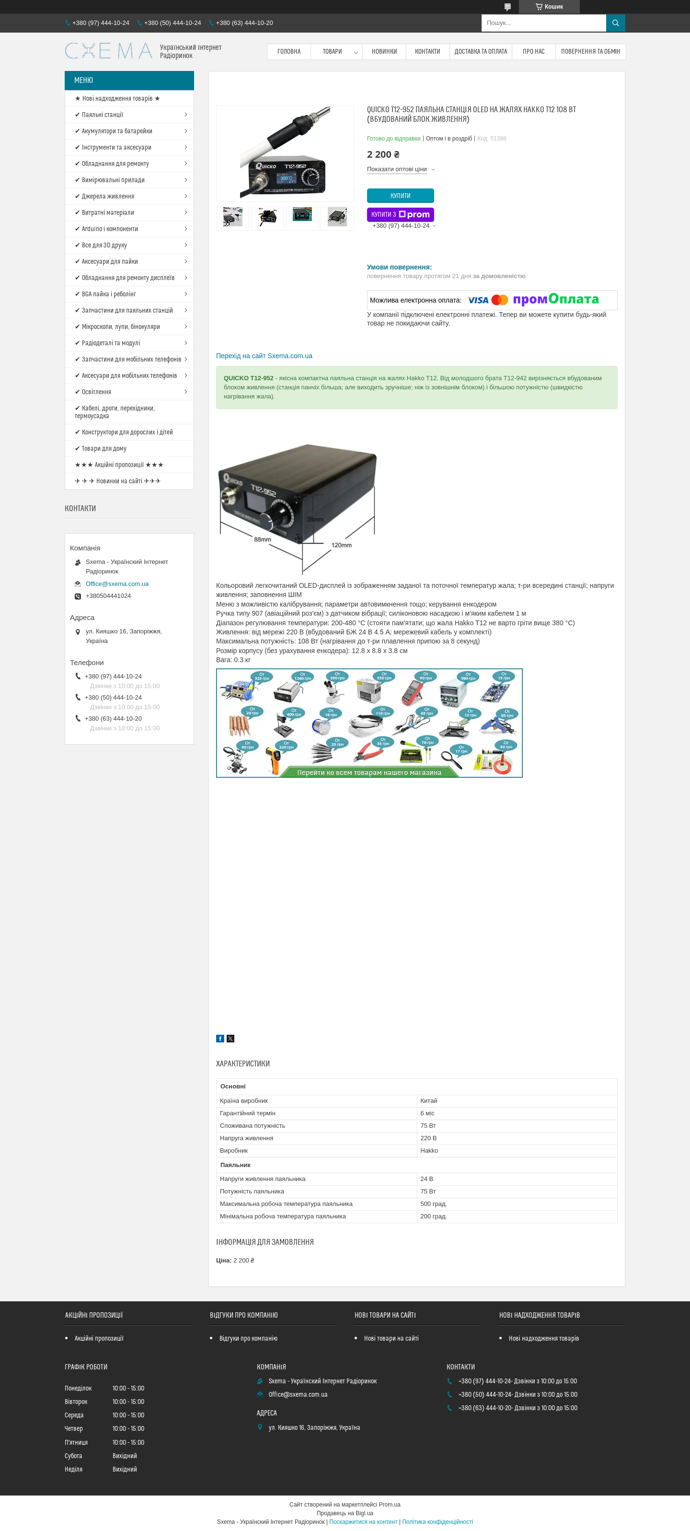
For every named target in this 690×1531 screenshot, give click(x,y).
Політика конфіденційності (437, 1522)
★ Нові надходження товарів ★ (118, 99)
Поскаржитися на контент (363, 1522)
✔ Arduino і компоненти (106, 229)
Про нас (534, 52)
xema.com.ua (292, 356)
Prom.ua (390, 1504)
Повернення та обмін (591, 52)
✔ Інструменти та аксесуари (113, 148)
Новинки (384, 52)
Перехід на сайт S (244, 356)
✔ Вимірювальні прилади (110, 180)
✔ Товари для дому (100, 449)
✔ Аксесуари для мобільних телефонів (126, 376)
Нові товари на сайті (391, 1339)
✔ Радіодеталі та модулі (107, 343)
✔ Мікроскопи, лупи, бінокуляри (117, 327)
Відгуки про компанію (248, 1339)
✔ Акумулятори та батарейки (113, 131)
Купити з (400, 214)
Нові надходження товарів (544, 1339)
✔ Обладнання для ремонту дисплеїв (125, 278)
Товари (332, 52)
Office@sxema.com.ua (117, 583)
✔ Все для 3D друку (101, 245)
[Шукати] (615, 23)
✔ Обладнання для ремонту (112, 164)
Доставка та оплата (481, 52)
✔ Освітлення (93, 392)
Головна (288, 52)
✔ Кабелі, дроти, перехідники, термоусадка (115, 412)
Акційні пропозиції (99, 1339)
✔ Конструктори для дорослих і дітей (124, 432)
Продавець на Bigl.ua (345, 1513)
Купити (401, 196)
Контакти (427, 52)
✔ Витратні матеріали (104, 213)
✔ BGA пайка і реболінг (105, 294)
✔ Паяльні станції (99, 115)
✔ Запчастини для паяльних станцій (124, 311)
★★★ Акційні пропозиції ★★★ (119, 465)
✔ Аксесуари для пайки (106, 262)
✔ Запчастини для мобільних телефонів (128, 359)
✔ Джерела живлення (104, 196)
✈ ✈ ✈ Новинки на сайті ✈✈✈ (118, 481)
